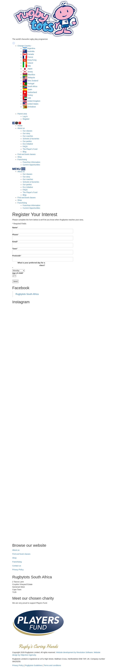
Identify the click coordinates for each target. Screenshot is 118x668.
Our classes (27, 131)
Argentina (31, 48)
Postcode (16, 256)
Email (14, 242)
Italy (29, 66)
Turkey (30, 95)
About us (21, 128)
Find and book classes (27, 154)
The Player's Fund (30, 149)
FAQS (25, 146)
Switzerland (32, 92)
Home (20, 126)
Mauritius (31, 74)
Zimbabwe (31, 107)
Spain (29, 89)
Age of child (17, 273)
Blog (24, 152)
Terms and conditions (52, 665)
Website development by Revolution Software (74, 652)
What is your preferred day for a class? (31, 264)
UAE (29, 98)
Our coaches (28, 136)
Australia (30, 51)
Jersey (30, 72)
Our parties (27, 141)
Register (26, 119)
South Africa (32, 86)
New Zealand (32, 81)
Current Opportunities (31, 165)
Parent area (22, 114)
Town (14, 249)
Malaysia (31, 78)
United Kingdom (33, 101)
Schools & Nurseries (31, 139)
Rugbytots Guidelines (33, 665)
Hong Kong (31, 60)
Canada (30, 54)
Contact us (16, 566)
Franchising (22, 159)
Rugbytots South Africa (27, 294)
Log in (25, 116)
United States (32, 104)
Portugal (30, 83)
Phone (15, 235)
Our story (26, 133)
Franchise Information (31, 162)
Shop (20, 157)
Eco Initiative (28, 144)
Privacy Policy (18, 570)
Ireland (30, 63)
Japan (29, 69)
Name (14, 227)
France (30, 57)
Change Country (24, 46)
